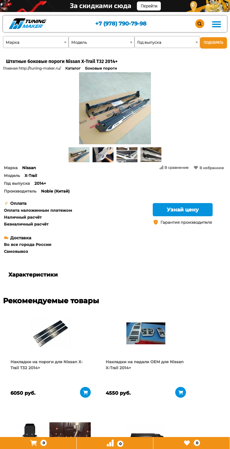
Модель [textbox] (79, 42)
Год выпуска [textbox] (149, 42)
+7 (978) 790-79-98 (120, 24)
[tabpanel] (29, 333)
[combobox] (36, 42)
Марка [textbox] (12, 42)
